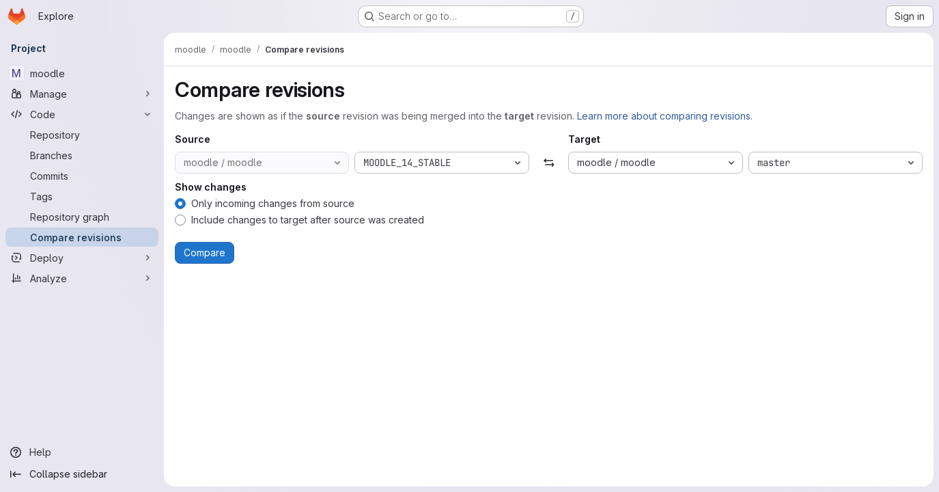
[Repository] (81, 134)
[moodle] (81, 73)
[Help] (81, 452)
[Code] (81, 114)
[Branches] (81, 155)
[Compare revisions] (81, 237)
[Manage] (81, 93)
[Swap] (549, 163)
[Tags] (81, 196)
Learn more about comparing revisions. (665, 116)
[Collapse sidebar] (81, 474)
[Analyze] (81, 278)
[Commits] (81, 175)
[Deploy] (81, 257)
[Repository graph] (81, 216)
